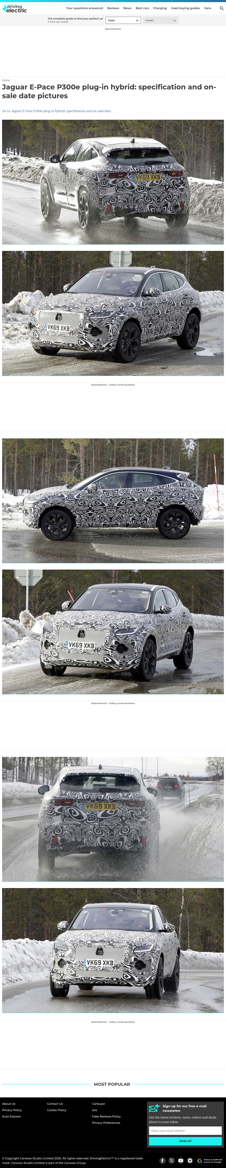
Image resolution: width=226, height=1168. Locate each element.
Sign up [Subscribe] (185, 1141)
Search (222, 8)
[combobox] (107, 20)
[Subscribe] (185, 1130)
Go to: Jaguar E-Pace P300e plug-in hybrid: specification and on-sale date (56, 111)
